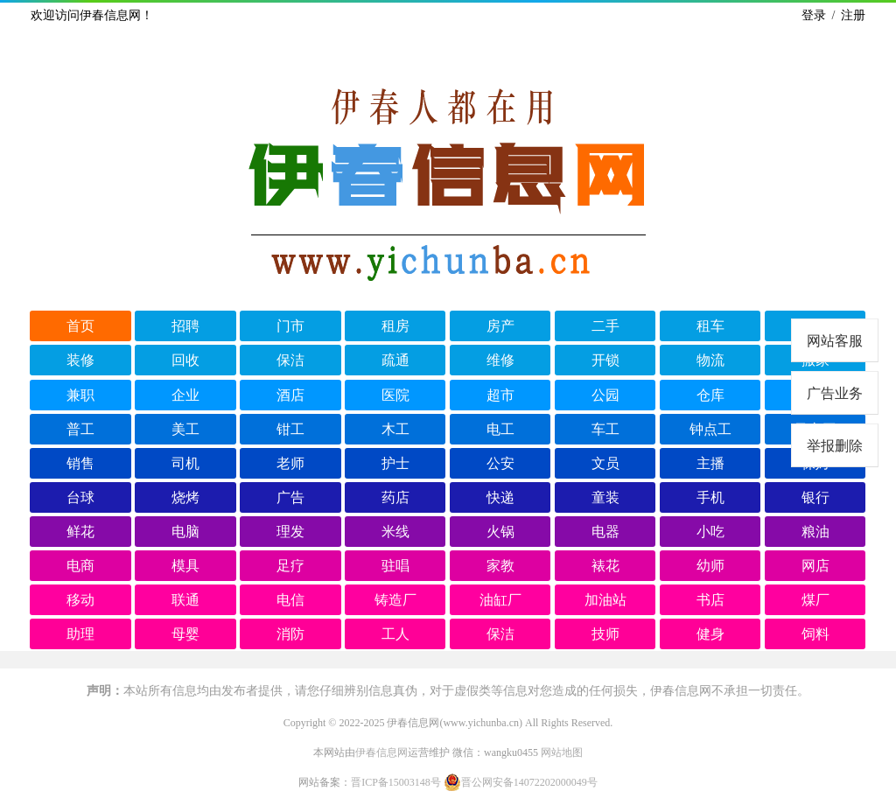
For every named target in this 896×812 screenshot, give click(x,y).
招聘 (186, 325)
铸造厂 (395, 599)
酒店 (290, 395)
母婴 (186, 633)
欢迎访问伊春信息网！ (92, 15)
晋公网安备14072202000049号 (521, 782)
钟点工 (711, 429)
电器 (606, 531)
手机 (710, 497)
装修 (80, 360)
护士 (396, 463)
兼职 (80, 395)
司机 (186, 463)
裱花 (606, 565)
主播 (710, 463)
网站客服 (835, 340)
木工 (396, 429)
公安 (500, 463)
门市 (290, 325)
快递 (500, 497)
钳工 (290, 429)
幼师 (710, 565)
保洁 (290, 360)
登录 (814, 15)
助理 (80, 633)
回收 (186, 360)
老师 (290, 463)
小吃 (710, 531)
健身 (710, 633)
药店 (396, 497)
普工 (80, 429)
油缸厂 (501, 599)
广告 (290, 497)
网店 (816, 565)
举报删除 (835, 445)
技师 (606, 633)
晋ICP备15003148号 (396, 782)
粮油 (816, 531)
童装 (606, 497)
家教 (500, 565)
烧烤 (186, 497)
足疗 (290, 565)
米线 (396, 531)
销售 (80, 463)
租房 (396, 325)
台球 (80, 497)
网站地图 (562, 752)
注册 (853, 15)
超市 (500, 395)
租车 (710, 325)
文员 (606, 463)
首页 (80, 325)
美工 (186, 429)
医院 (396, 395)
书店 (710, 599)
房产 (500, 325)
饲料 (816, 633)
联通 (186, 599)
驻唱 (396, 565)
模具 (186, 565)
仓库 (710, 395)
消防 (290, 633)
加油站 (605, 599)
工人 (396, 633)
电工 (500, 429)
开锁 (606, 360)
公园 (606, 395)
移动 (80, 599)
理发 (290, 531)
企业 (186, 395)
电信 (290, 599)
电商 (80, 565)
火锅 (500, 531)
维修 (500, 360)
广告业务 (835, 393)
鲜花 (80, 531)
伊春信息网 (381, 752)
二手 (606, 325)
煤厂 (816, 599)
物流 (710, 360)
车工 (606, 429)
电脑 (186, 531)
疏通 (396, 360)
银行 (816, 497)
